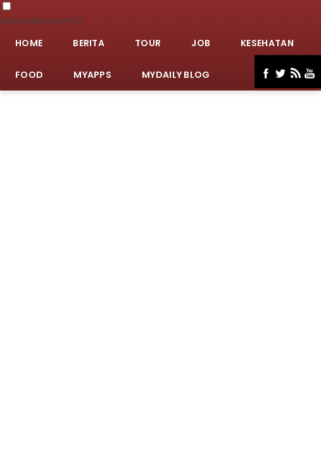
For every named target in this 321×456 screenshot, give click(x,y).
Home (28, 43)
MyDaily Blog (176, 74)
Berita (88, 43)
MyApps (92, 74)
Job (200, 43)
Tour (148, 43)
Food (29, 74)
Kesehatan (267, 43)
